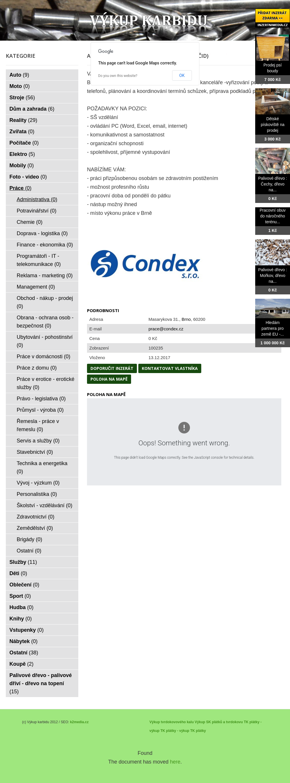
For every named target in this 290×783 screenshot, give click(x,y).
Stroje (22, 97)
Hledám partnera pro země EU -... (272, 328)
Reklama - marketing (45, 275)
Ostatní (29, 551)
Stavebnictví (35, 452)
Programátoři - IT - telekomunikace (39, 260)
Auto (19, 75)
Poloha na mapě (109, 379)
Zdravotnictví (36, 517)
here (175, 762)
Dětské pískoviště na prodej (272, 124)
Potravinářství (37, 211)
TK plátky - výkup (174, 731)
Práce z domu (37, 368)
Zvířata (22, 131)
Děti (18, 573)
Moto (20, 86)
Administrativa (37, 199)
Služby (23, 562)
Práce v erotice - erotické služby (46, 383)
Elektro (22, 154)
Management (36, 287)
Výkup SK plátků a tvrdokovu (219, 722)
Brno (186, 319)
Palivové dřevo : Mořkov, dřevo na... (272, 275)
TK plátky (198, 731)
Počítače (24, 143)
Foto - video (28, 177)
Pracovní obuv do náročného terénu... (273, 216)
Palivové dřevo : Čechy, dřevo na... (272, 184)
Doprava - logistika (42, 233)
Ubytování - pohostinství (45, 341)
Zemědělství (35, 528)
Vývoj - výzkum (38, 483)
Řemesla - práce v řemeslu (38, 425)
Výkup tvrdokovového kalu (171, 722)
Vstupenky (27, 630)
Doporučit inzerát (111, 368)
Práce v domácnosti (43, 356)
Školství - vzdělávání (44, 505)
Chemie (30, 222)
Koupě (22, 664)
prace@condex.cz (165, 328)
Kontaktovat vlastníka (170, 368)
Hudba (22, 607)
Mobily (22, 165)
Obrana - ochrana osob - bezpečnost (45, 322)
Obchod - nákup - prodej (45, 302)
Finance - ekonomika (45, 245)
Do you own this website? (117, 76)
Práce (21, 188)
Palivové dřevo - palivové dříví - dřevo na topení (41, 683)
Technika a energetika (42, 467)
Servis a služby (38, 441)
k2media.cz (79, 722)
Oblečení (24, 585)
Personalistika (37, 494)
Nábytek (24, 641)
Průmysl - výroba (40, 410)
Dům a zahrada (32, 109)
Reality (23, 120)
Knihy (21, 619)
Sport (20, 596)
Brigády (29, 539)
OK (181, 75)
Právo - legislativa (41, 399)
